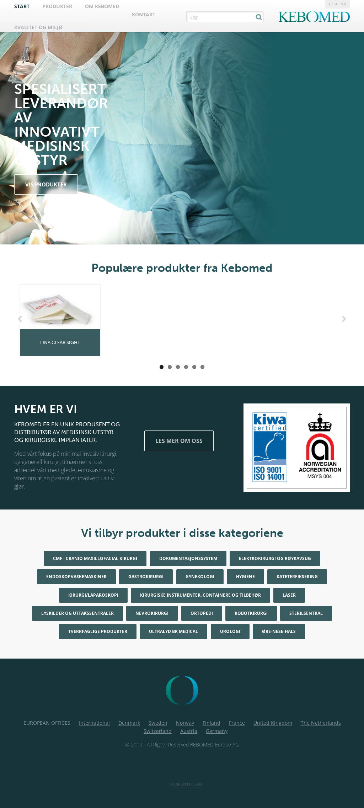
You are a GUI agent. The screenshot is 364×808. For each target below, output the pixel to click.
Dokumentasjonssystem (188, 558)
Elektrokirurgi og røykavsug (275, 558)
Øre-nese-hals (279, 631)
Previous (21, 319)
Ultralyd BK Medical (173, 631)
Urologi (230, 631)
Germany (217, 731)
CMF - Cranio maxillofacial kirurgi (95, 558)
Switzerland (158, 731)
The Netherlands (321, 722)
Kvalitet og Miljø (38, 27)
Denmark (129, 722)
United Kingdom (272, 722)
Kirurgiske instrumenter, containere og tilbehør (200, 595)
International (94, 722)
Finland (211, 722)
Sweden (158, 722)
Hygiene (245, 577)
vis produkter (46, 184)
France (237, 722)
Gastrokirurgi (146, 577)
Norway (185, 722)
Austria (188, 731)
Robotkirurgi (251, 613)
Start (22, 6)
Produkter (57, 6)
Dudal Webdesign (185, 783)
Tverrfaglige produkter (97, 631)
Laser (289, 595)
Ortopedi (202, 613)
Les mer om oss (179, 441)
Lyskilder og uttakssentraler (77, 613)
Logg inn (337, 3)
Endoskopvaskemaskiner (76, 577)
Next (342, 319)
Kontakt (143, 14)
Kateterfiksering (297, 577)
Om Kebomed (102, 6)
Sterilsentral (306, 613)
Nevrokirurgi (151, 613)
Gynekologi (200, 577)
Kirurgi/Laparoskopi (93, 595)
